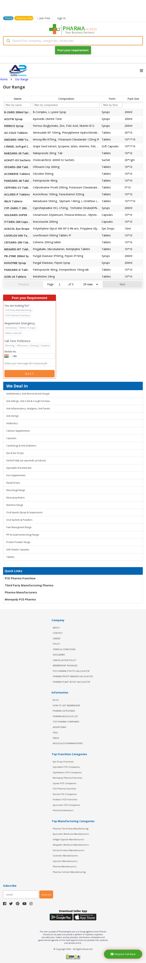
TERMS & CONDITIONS (64, 649)
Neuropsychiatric (15, 497)
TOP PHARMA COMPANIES (66, 721)
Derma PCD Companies (65, 794)
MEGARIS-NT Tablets (18, 249)
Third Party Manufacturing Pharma (29, 585)
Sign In (61, 18)
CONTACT (58, 632)
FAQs (55, 732)
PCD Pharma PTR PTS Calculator (71, 671)
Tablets (10, 557)
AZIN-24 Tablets (15, 276)
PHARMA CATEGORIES (64, 710)
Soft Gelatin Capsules (17, 549)
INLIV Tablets (13, 201)
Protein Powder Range (18, 542)
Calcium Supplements (18, 430)
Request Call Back (123, 954)
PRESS (56, 738)
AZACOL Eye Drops (16, 228)
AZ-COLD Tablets (16, 133)
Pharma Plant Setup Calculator (71, 681)
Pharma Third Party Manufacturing (70, 828)
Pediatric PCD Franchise (65, 799)
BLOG (56, 699)
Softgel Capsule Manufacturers (68, 839)
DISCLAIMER (59, 654)
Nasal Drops (13, 482)
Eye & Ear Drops (15, 453)
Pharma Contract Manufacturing (69, 872)
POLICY (56, 643)
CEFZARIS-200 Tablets (19, 242)
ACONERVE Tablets (17, 174)
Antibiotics (12, 423)
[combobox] (73, 41)
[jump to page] (61, 284)
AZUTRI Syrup (13, 119)
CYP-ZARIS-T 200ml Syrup (21, 208)
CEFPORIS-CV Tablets (18, 187)
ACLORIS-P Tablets (17, 194)
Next (122, 284)
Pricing (8, 18)
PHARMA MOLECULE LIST (65, 716)
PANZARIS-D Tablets (18, 270)
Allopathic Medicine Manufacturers (71, 844)
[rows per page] (90, 284)
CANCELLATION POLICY (64, 660)
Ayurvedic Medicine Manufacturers (71, 833)
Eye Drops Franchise (63, 761)
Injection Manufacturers (65, 861)
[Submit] (7, 41)
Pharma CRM (24, 18)
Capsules (11, 438)
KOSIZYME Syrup (15, 263)
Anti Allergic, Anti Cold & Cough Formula (28, 401)
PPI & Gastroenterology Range (22, 534)
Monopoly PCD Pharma (20, 599)
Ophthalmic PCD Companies (67, 772)
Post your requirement (73, 50)
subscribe (46, 894)
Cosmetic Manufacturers (65, 855)
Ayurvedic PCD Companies (66, 805)
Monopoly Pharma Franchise (67, 777)
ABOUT (56, 627)
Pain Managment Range (19, 527)
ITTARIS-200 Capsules (19, 222)
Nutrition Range (14, 505)
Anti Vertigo (12, 416)
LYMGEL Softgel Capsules (21, 146)
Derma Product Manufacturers (68, 850)
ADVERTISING (59, 727)
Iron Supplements (15, 475)
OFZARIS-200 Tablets (18, 167)
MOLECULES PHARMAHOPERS (68, 743)
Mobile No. (10, 351)
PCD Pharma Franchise (20, 578)
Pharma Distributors (63, 810)
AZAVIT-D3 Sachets (17, 160)
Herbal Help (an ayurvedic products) (26, 460)
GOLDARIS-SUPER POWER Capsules (27, 215)
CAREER (56, 638)
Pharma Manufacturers (21, 592)
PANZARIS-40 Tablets (18, 181)
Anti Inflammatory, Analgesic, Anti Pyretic (28, 408)
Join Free (43, 18)
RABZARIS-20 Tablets (18, 153)
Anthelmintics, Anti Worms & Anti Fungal (27, 393)
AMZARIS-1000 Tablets (19, 139)
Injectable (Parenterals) (18, 468)
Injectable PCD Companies (66, 766)
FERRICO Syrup (14, 126)
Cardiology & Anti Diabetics (21, 445)
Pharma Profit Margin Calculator (73, 676)
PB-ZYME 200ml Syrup (18, 256)
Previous (23, 284)
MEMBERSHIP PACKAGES (65, 665)
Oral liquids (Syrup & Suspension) (24, 512)
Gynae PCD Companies (64, 783)
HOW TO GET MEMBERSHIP (66, 705)
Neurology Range (15, 490)
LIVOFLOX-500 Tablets (19, 235)
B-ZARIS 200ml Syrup (18, 112)
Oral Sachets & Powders (19, 519)
